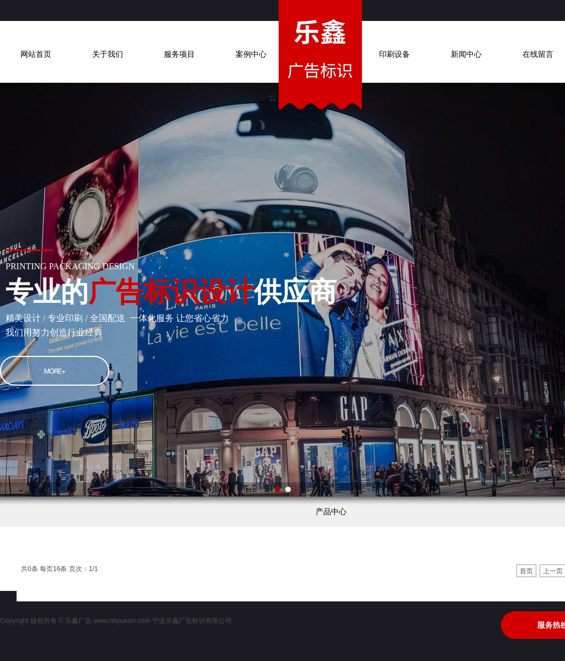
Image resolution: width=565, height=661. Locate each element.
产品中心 (331, 511)
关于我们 (107, 54)
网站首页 (35, 54)
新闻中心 (466, 54)
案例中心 (251, 54)
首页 (526, 571)
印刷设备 (394, 54)
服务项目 (179, 54)
